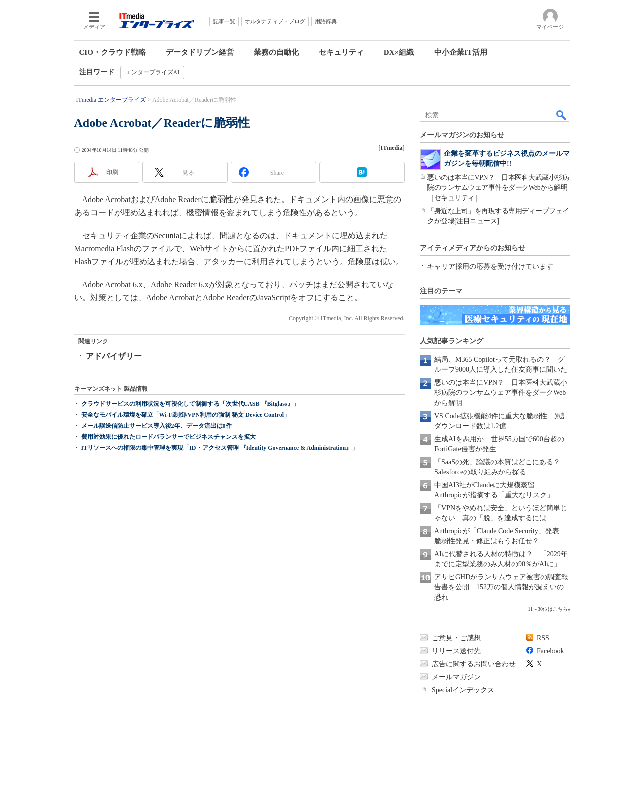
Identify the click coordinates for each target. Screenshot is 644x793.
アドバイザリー (114, 356)
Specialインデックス (463, 690)
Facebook (550, 651)
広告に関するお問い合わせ (474, 664)
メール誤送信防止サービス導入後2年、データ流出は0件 (156, 425)
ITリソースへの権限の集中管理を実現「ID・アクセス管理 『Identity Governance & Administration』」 (219, 447)
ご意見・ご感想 (456, 638)
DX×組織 (399, 52)
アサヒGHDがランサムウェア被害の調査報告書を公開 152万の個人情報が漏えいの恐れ (501, 587)
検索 (561, 115)
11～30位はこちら (548, 609)
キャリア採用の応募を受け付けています (490, 266)
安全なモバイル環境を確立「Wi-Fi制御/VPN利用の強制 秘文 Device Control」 (185, 414)
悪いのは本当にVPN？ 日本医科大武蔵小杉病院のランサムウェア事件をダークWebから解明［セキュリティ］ (498, 188)
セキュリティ (341, 52)
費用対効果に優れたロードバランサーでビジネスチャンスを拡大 (168, 436)
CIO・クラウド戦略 (112, 52)
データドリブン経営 (200, 52)
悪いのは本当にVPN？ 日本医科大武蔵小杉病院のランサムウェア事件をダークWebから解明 (500, 393)
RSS (543, 638)
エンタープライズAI (152, 72)
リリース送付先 (456, 651)
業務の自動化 (276, 52)
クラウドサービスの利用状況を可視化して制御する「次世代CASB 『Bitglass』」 (190, 403)
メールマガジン (456, 677)
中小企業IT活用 (460, 52)
